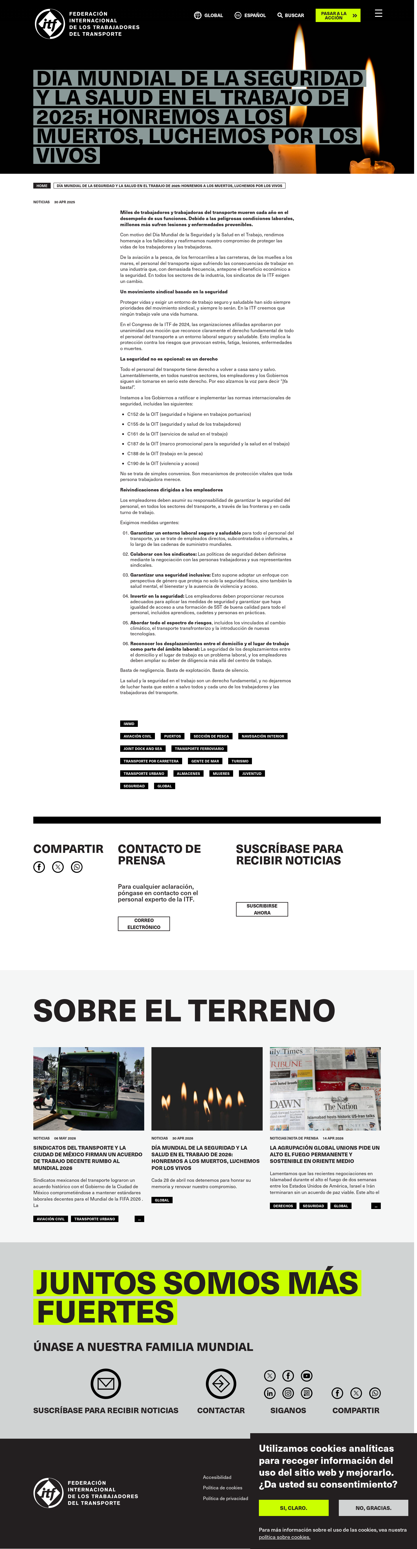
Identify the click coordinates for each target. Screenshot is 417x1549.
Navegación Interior (263, 736)
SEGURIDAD (134, 785)
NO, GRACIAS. (374, 1507)
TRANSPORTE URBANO (144, 773)
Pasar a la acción (334, 15)
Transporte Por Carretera (151, 760)
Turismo (240, 760)
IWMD (129, 723)
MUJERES (221, 773)
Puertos (172, 736)
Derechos (283, 1205)
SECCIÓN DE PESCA (211, 736)
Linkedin (270, 1393)
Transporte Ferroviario (199, 748)
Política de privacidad (225, 1498)
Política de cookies (222, 1487)
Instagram (288, 1393)
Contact (221, 1387)
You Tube (306, 1376)
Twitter (270, 1376)
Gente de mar (205, 760)
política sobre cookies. (284, 1536)
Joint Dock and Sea (143, 748)
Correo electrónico (143, 923)
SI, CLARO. (293, 1507)
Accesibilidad (217, 1477)
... (139, 1218)
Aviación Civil (137, 736)
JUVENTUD (251, 773)
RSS (306, 1393)
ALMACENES (188, 773)
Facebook (288, 1376)
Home (41, 185)
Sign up (106, 1387)
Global (165, 785)
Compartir (68, 848)
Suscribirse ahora (262, 909)
